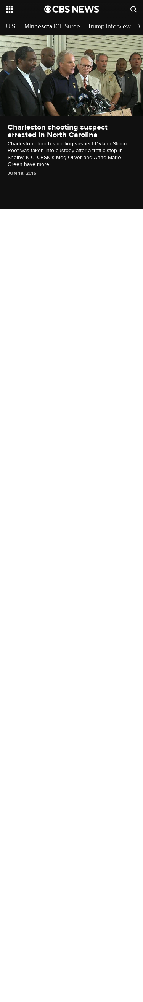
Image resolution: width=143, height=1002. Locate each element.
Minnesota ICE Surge (52, 26)
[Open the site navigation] (25, 9)
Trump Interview (109, 26)
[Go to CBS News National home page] (71, 9)
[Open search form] (133, 9)
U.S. (11, 26)
